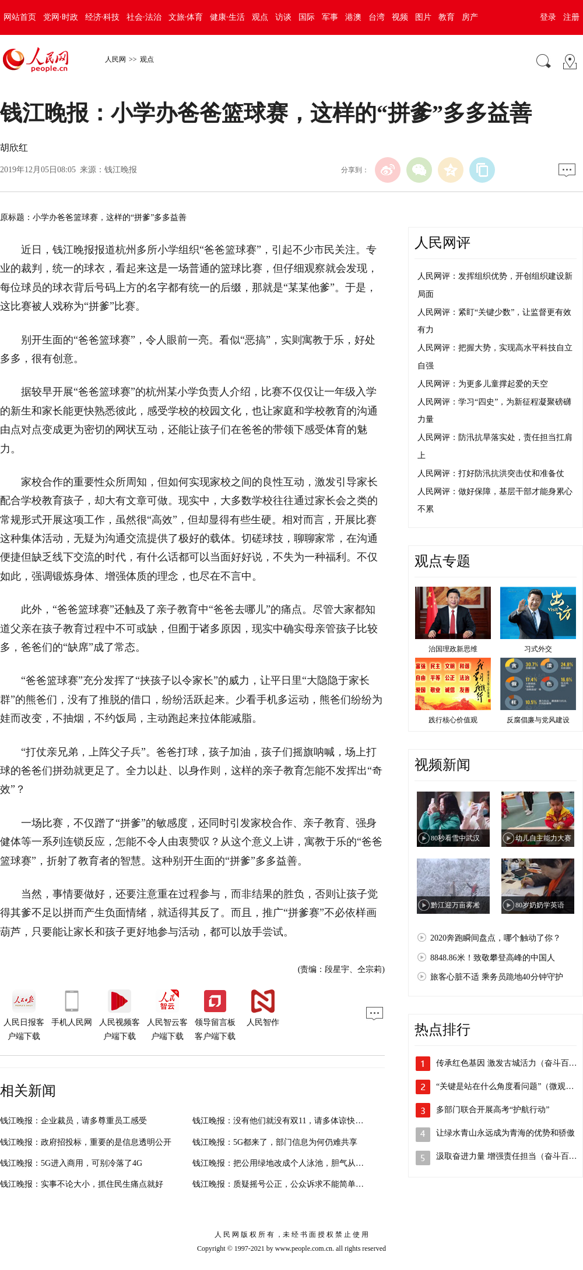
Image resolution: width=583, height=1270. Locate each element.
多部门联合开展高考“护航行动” (492, 1109)
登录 (548, 17)
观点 (260, 17)
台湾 (376, 17)
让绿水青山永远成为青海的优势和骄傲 (505, 1133)
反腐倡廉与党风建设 (538, 720)
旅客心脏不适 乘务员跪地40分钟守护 (496, 977)
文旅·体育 (185, 17)
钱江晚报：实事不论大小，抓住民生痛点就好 (81, 1184)
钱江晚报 (120, 169)
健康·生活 (227, 17)
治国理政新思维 (453, 649)
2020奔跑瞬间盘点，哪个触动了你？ (495, 938)
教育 (446, 17)
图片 (423, 17)
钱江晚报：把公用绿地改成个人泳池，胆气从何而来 (286, 1163)
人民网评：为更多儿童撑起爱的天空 (482, 383)
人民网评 (442, 242)
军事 (330, 17)
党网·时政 (60, 17)
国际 (306, 17)
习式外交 (538, 649)
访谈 (283, 17)
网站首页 (19, 17)
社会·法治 (144, 17)
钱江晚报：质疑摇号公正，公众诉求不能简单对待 (282, 1184)
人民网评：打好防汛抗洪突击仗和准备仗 (490, 473)
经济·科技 (102, 17)
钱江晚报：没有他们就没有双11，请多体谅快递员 (281, 1120)
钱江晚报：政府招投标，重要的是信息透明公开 (85, 1142)
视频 (400, 17)
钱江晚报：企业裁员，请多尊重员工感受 (73, 1120)
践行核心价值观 (453, 720)
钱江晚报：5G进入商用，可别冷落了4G (71, 1163)
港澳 (353, 17)
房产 (470, 17)
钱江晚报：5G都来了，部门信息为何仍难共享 (274, 1142)
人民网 (115, 59)
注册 (571, 17)
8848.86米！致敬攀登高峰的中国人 (492, 957)
